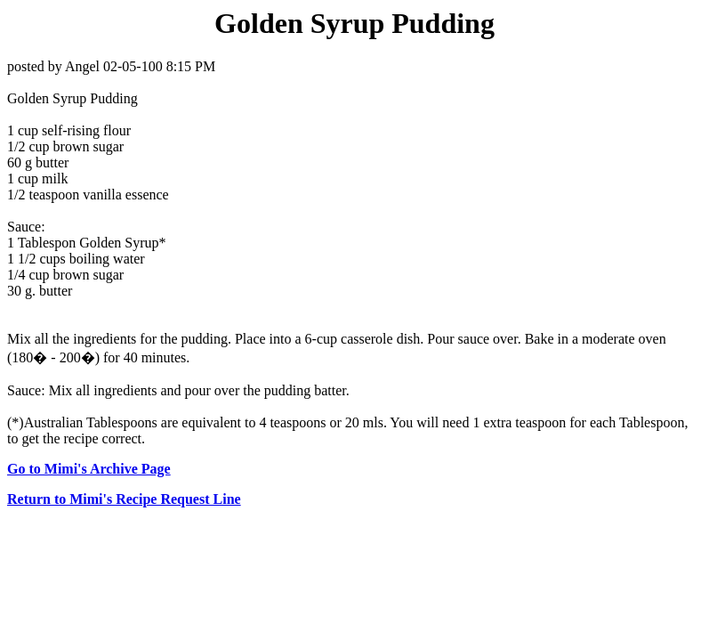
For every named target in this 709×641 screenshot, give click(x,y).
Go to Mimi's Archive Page (89, 468)
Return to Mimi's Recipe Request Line (124, 499)
